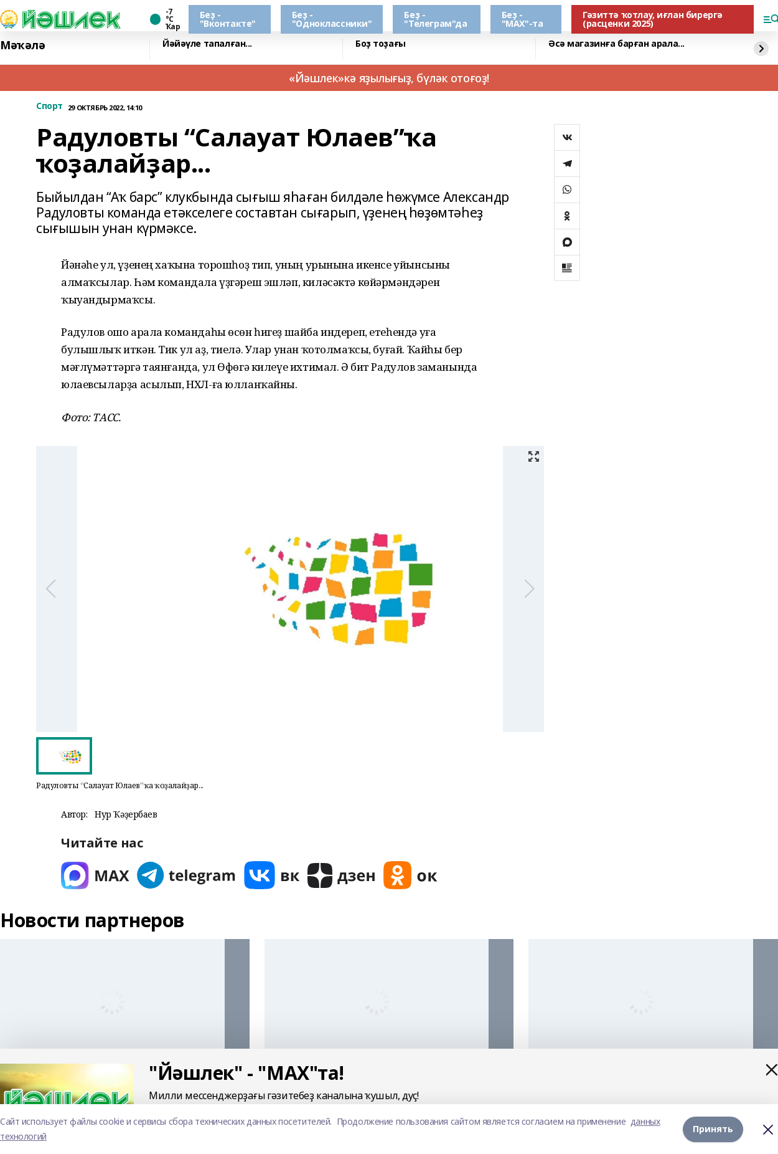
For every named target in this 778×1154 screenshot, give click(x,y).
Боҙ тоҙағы (380, 44)
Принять (713, 1129)
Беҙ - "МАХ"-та (522, 19)
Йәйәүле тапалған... (207, 44)
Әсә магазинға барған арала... (616, 44)
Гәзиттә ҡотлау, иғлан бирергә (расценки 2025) (653, 19)
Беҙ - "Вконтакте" (228, 19)
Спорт (49, 106)
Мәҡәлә (22, 45)
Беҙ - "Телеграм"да (435, 19)
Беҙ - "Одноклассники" (332, 19)
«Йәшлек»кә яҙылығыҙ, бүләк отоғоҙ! (389, 77)
